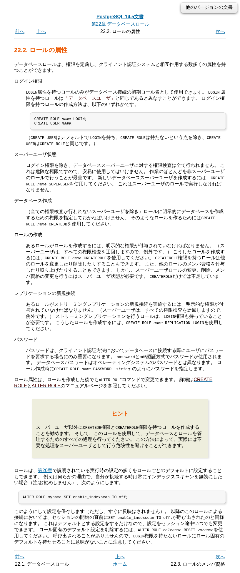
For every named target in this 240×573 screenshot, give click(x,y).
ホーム (120, 566)
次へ (220, 31)
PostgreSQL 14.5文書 (120, 16)
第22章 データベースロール (120, 23)
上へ (41, 31)
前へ (19, 31)
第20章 (45, 471)
